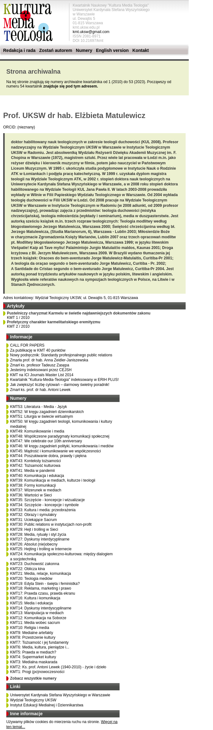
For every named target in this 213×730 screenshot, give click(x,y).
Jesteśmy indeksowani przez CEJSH (40, 370)
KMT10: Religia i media (29, 627)
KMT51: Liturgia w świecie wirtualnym (41, 416)
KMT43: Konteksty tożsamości (35, 461)
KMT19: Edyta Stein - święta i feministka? (45, 583)
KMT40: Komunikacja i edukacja (37, 475)
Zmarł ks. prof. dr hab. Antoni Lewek (40, 390)
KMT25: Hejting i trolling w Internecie (40, 549)
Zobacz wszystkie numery (33, 678)
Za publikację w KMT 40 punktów (37, 350)
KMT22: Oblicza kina (27, 569)
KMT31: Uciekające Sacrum (33, 520)
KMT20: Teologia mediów (31, 578)
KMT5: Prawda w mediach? (33, 652)
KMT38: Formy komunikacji (33, 485)
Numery (84, 50)
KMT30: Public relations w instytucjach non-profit (51, 524)
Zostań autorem (55, 50)
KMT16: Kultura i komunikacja (35, 598)
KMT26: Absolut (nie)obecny (34, 544)
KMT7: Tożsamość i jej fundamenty (39, 642)
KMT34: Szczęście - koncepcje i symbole (44, 505)
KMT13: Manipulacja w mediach (37, 613)
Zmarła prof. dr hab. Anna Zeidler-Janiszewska (49, 360)
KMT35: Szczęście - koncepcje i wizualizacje (47, 500)
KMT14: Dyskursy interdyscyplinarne (40, 608)
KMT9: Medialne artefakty (31, 633)
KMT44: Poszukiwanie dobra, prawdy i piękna (48, 456)
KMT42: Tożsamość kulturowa (35, 465)
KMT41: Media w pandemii (32, 470)
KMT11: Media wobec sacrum (35, 622)
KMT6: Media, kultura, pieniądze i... (39, 647)
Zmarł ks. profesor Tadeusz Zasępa (39, 365)
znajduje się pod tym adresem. (70, 86)
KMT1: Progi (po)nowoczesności (37, 672)
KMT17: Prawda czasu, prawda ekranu (42, 593)
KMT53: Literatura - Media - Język (38, 407)
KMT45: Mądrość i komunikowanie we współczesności (55, 451)
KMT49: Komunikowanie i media (37, 431)
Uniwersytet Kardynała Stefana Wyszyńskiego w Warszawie (60, 695)
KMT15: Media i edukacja (31, 603)
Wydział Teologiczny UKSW (33, 700)
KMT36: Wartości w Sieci (31, 495)
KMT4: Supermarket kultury (33, 657)
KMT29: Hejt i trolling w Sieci (34, 529)
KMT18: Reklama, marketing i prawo (40, 588)
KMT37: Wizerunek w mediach (35, 490)
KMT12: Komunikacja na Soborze (38, 618)
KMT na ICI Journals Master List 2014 (41, 375)
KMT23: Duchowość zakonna (34, 564)
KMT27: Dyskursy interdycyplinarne (40, 539)
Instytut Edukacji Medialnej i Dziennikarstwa (46, 705)
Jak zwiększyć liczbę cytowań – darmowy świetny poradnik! (59, 384)
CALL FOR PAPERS (27, 345)
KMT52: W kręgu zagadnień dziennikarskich (47, 412)
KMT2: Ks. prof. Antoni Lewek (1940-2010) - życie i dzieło (58, 667)
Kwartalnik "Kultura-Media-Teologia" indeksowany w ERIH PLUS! (64, 379)
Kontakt (140, 50)
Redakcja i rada (19, 50)
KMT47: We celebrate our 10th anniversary (46, 441)
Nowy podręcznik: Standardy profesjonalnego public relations (61, 355)
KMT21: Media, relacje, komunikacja (40, 573)
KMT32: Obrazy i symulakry (33, 514)
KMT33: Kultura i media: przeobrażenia (43, 510)
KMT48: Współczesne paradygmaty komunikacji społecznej (59, 436)
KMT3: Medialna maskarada (33, 662)
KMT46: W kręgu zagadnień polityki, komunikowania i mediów (62, 446)
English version (112, 50)
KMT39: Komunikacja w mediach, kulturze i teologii (52, 480)
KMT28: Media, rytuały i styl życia (38, 534)
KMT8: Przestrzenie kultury (32, 637)
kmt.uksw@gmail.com (91, 32)
